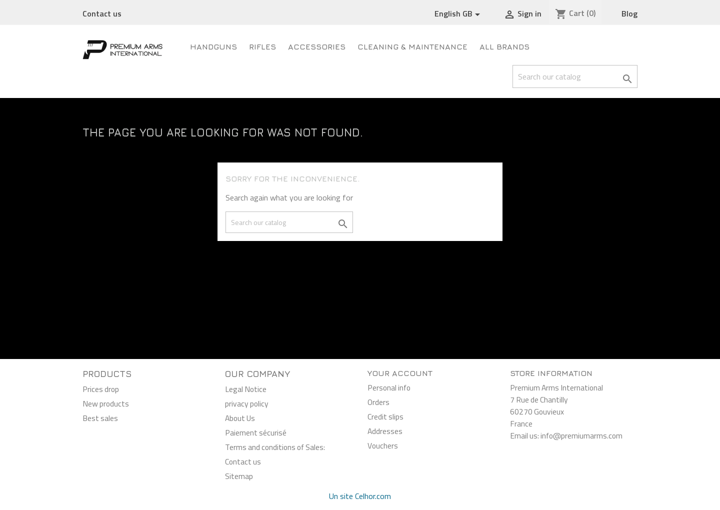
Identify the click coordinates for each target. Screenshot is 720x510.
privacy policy (246, 404)
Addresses (385, 431)
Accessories (317, 46)
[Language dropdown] (459, 14)
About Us (240, 418)
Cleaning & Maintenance (413, 46)
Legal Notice (245, 389)
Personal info (389, 388)
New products (105, 404)
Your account (400, 373)
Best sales (100, 418)
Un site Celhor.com (360, 496)
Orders (379, 402)
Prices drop (100, 389)
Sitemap (239, 476)
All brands (505, 46)
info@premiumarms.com (581, 436)
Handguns (213, 46)
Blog (630, 14)
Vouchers (383, 446)
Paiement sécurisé (255, 432)
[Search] (575, 76)
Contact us (102, 14)
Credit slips (386, 416)
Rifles (262, 46)
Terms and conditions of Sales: (275, 447)
